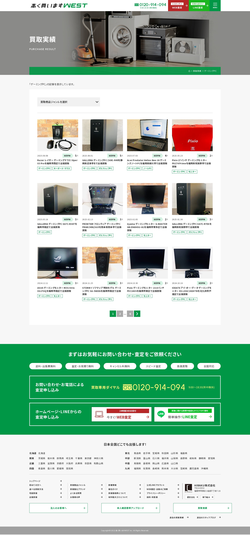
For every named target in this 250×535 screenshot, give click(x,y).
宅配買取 (33, 493)
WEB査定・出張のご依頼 (157, 489)
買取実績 (197, 71)
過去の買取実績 (177, 517)
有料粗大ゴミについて (118, 497)
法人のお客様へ (59, 508)
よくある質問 (75, 493)
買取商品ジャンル (78, 485)
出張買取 (33, 497)
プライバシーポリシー (156, 493)
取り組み (206, 497)
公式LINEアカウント (156, 485)
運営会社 (191, 497)
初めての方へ (35, 485)
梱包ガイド (113, 489)
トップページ (34, 480)
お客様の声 (75, 497)
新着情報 (112, 485)
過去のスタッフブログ (206, 517)
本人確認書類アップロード (125, 508)
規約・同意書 (152, 497)
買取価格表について (117, 493)
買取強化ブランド (78, 489)
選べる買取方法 (36, 489)
